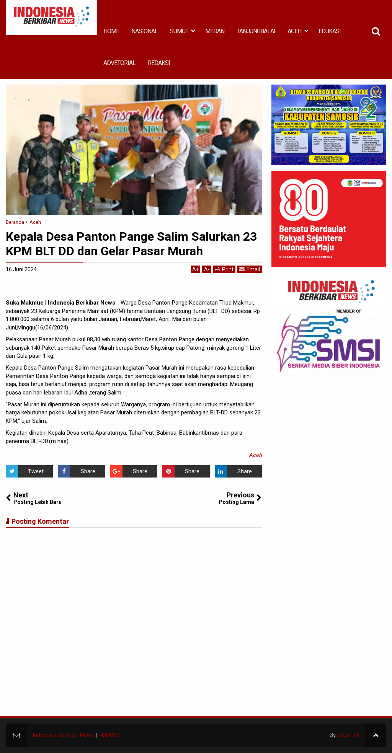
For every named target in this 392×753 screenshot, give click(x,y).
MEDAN (214, 31)
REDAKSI (159, 63)
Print (224, 269)
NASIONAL (144, 31)
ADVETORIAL (119, 63)
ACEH (294, 31)
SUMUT (179, 31)
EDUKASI (329, 31)
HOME (111, 31)
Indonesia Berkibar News (64, 735)
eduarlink (348, 735)
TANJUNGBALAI (256, 31)
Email (249, 269)
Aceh (255, 454)
